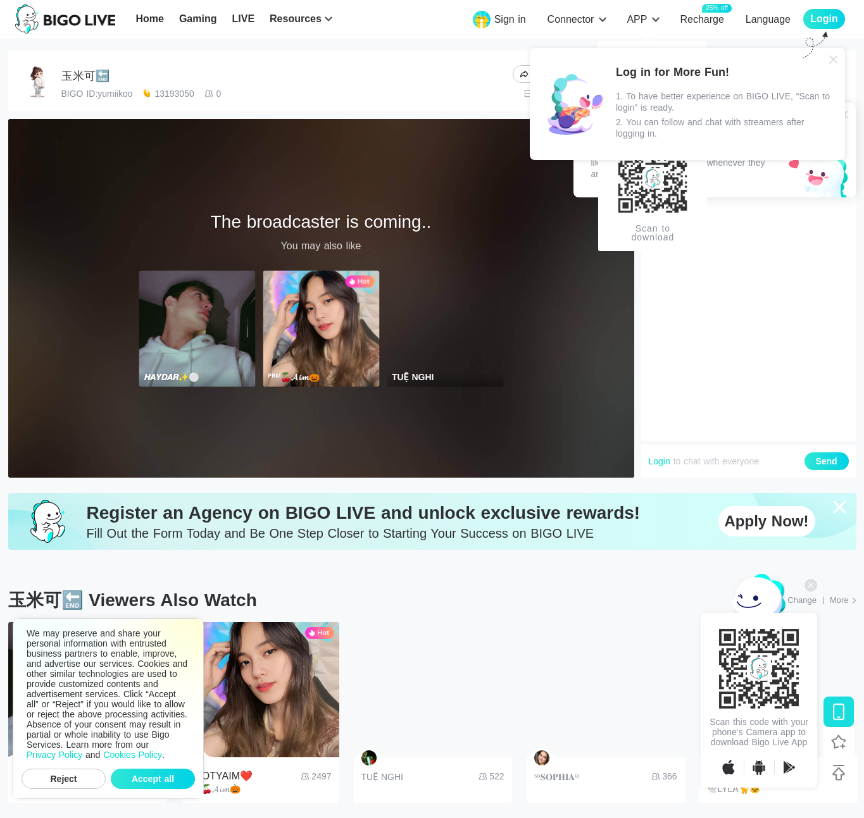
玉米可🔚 (85, 76)
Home (149, 18)
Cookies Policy (132, 755)
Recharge (701, 19)
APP (637, 19)
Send (826, 461)
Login (659, 461)
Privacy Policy (54, 755)
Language (768, 19)
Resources (296, 18)
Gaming (198, 18)
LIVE (243, 18)
